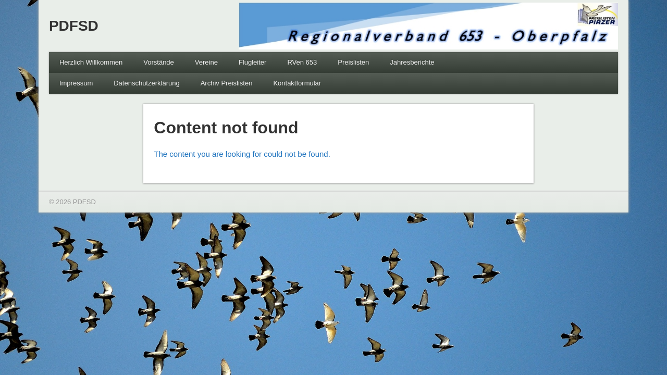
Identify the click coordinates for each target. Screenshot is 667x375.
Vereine (206, 62)
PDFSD (73, 26)
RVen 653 (302, 62)
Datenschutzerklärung (146, 83)
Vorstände (158, 62)
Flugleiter (252, 62)
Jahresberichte (412, 62)
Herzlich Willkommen (90, 62)
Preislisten (353, 62)
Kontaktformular (297, 83)
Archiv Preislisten (227, 83)
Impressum (76, 83)
